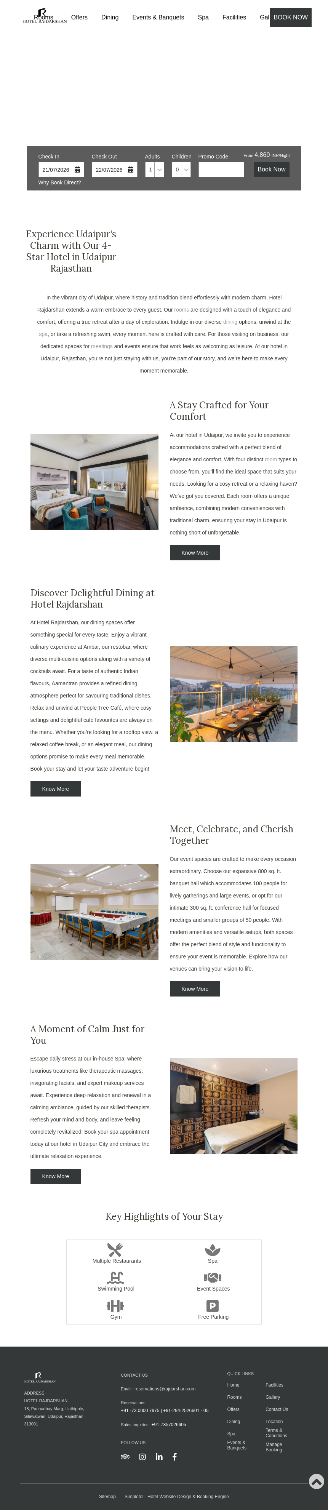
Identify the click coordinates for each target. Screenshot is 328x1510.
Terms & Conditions (276, 1433)
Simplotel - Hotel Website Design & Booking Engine (177, 1496)
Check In (48, 157)
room (271, 459)
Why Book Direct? (59, 182)
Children (181, 157)
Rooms (234, 1397)
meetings (102, 346)
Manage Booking (274, 1447)
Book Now (291, 17)
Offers (79, 17)
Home (233, 1385)
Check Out (104, 157)
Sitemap (107, 1496)
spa (43, 334)
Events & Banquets (158, 17)
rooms (181, 310)
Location (274, 1421)
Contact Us (277, 1409)
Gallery (273, 1397)
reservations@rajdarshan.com (164, 1389)
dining (230, 322)
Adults (152, 157)
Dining (109, 17)
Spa (203, 17)
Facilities (234, 17)
